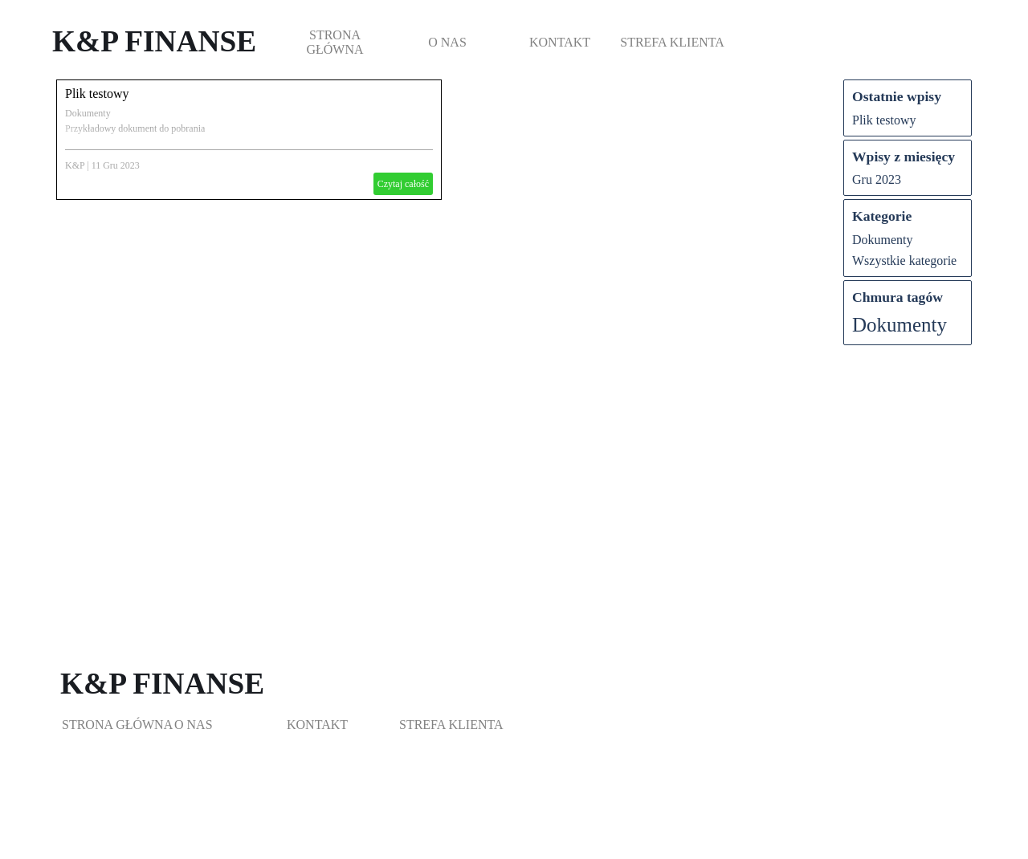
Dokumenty (88, 113)
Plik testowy (97, 93)
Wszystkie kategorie (904, 260)
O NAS (447, 42)
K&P (74, 165)
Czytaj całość (403, 183)
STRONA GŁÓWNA (334, 42)
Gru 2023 (876, 179)
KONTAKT (559, 42)
